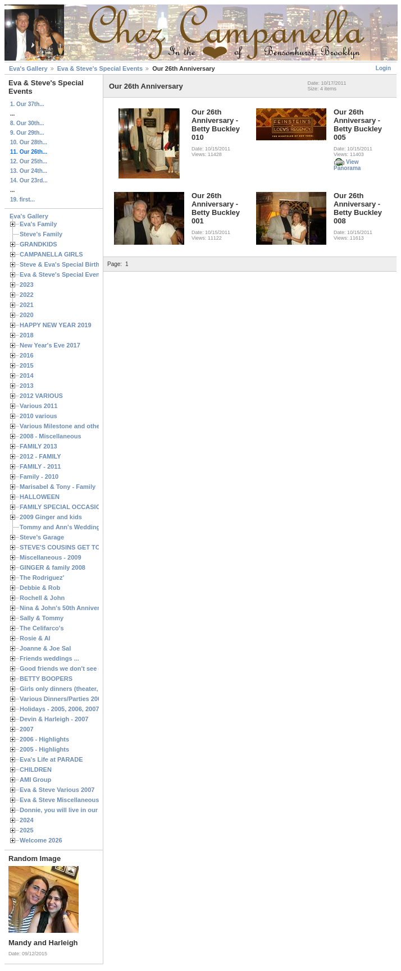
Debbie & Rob (40, 587)
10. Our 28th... (28, 142)
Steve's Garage (42, 537)
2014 (27, 375)
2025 (27, 830)
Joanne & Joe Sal (45, 648)
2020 (27, 315)
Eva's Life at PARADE (51, 759)
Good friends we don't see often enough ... (82, 668)
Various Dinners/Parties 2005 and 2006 (76, 698)
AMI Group (35, 779)
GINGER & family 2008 (52, 567)
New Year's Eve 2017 (50, 345)
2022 (27, 294)
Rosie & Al (35, 638)
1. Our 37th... (27, 104)
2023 (27, 284)
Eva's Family (38, 224)
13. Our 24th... (28, 171)
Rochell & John (42, 597)
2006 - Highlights (44, 739)
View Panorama (347, 165)
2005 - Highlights (44, 749)
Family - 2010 (39, 476)
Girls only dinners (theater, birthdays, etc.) (82, 688)
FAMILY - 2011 (40, 466)
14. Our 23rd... (29, 180)
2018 (27, 335)
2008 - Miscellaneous (50, 436)
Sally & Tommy (41, 618)
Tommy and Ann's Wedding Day (66, 527)
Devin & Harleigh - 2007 (54, 719)
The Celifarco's (42, 628)
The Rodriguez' (42, 577)
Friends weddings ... (49, 658)
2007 (27, 729)
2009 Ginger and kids (51, 517)
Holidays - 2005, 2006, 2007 (59, 709)
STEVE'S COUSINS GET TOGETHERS (75, 547)
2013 (27, 385)
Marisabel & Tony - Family (57, 486)
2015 (27, 365)
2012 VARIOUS (41, 395)
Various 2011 (38, 405)
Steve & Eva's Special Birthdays (66, 264)
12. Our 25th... (28, 161)
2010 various (38, 416)
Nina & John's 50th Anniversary (66, 607)
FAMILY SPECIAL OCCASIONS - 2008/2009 (82, 506)
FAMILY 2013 (38, 446)
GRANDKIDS (38, 244)
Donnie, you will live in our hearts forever (80, 810)
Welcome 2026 (41, 840)
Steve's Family (41, 234)
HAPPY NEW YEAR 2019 (56, 325)
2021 (27, 304)
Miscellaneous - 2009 (50, 557)
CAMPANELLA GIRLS (51, 254)
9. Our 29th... (27, 133)
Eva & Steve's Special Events (100, 68)
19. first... (22, 199)
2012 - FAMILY (40, 456)
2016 (27, 355)
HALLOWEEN (40, 496)
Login (383, 68)
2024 (27, 820)
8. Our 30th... (27, 123)
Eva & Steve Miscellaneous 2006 (67, 799)
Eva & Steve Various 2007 (57, 789)
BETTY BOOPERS (46, 678)
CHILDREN (36, 769)
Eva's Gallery (28, 68)
